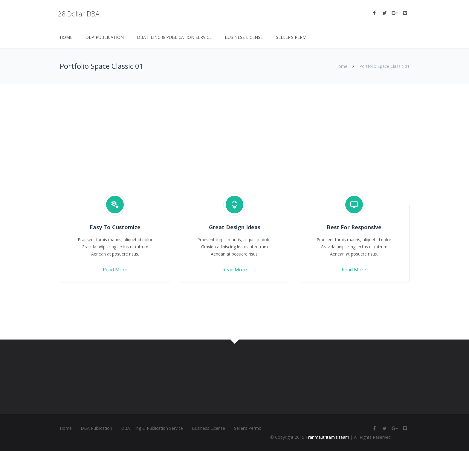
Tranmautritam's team (327, 437)
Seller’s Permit (293, 37)
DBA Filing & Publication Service (174, 37)
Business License (244, 37)
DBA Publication (104, 37)
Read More (115, 269)
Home (66, 37)
